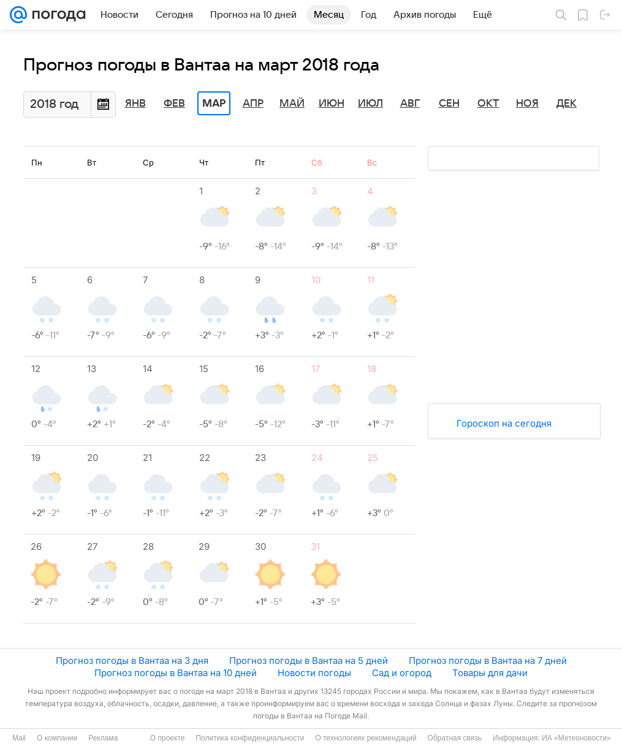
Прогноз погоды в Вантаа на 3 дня (132, 660)
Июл (370, 103)
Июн (331, 103)
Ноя (527, 103)
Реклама (103, 738)
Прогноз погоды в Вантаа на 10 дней (175, 673)
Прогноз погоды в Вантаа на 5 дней (308, 660)
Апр (253, 103)
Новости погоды (314, 673)
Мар (214, 103)
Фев (174, 103)
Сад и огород (401, 673)
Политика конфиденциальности (249, 738)
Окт (488, 103)
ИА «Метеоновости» (576, 738)
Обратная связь (455, 738)
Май (292, 103)
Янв (135, 103)
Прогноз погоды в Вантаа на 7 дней (488, 660)
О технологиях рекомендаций (365, 738)
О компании (57, 738)
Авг (410, 103)
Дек (566, 103)
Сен (449, 103)
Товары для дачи (490, 673)
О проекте (167, 738)
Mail (19, 738)
